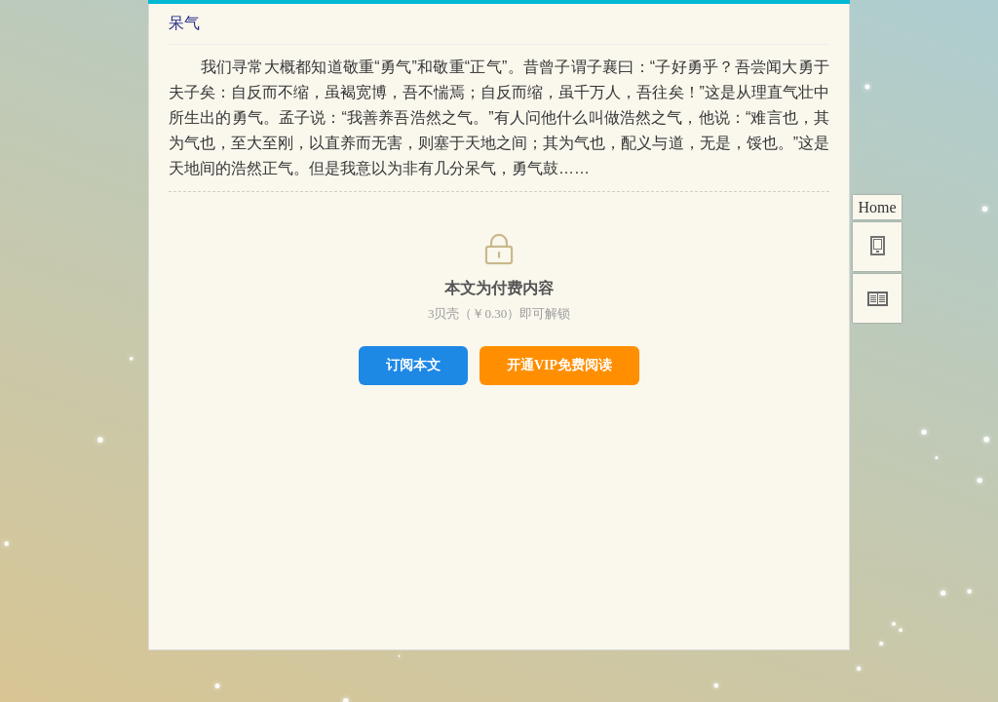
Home (877, 207)
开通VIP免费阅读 (559, 365)
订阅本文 (413, 364)
